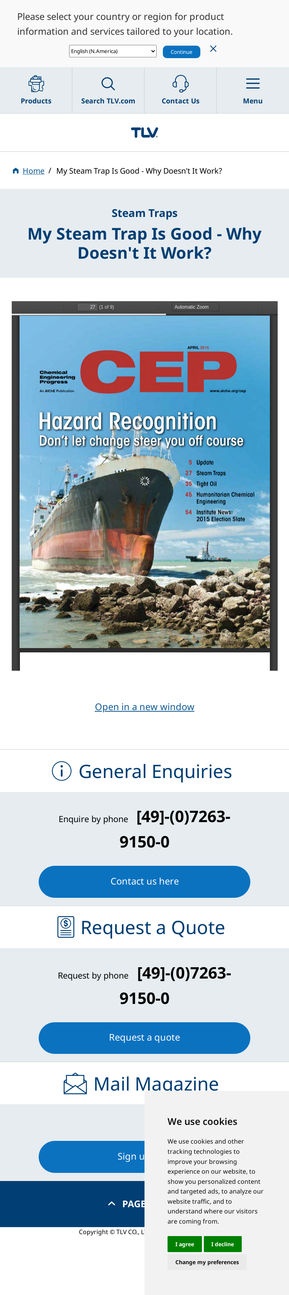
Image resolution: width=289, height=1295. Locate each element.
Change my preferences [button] (207, 1262)
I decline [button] (222, 1244)
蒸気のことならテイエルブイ (144, 133)
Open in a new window (144, 706)
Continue (182, 51)
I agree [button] (184, 1244)
